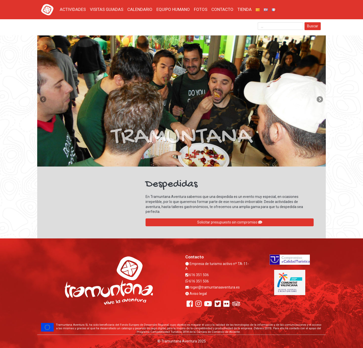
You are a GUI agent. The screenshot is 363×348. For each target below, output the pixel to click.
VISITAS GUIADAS (106, 9)
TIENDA (244, 9)
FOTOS (200, 9)
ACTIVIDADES (73, 9)
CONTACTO (222, 9)
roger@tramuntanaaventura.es (212, 287)
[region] (181, 101)
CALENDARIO (139, 9)
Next (319, 100)
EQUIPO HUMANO (173, 9)
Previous (43, 100)
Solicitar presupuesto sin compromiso (229, 222)
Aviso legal (196, 294)
